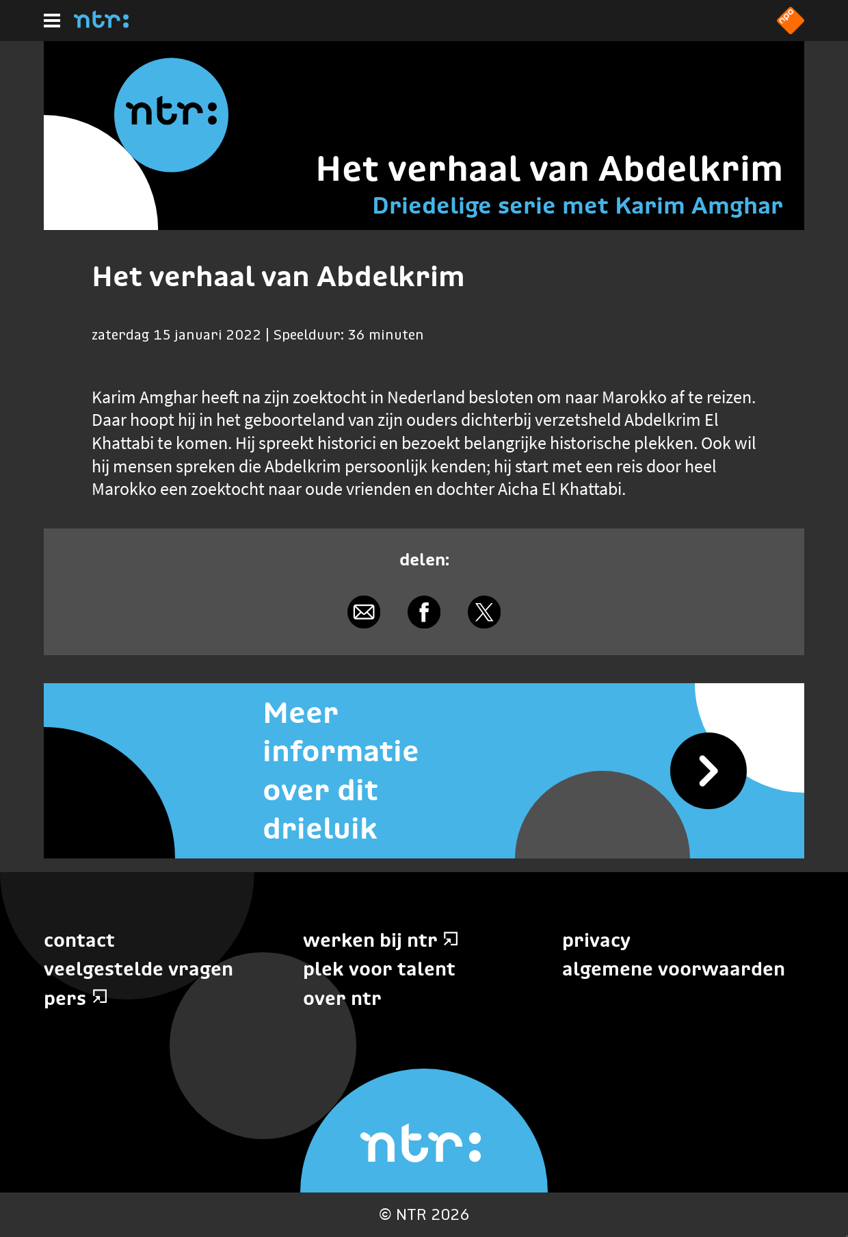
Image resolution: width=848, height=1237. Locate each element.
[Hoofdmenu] (52, 20)
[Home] (101, 24)
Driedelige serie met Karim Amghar (577, 205)
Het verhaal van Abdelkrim (549, 168)
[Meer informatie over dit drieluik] (424, 770)
